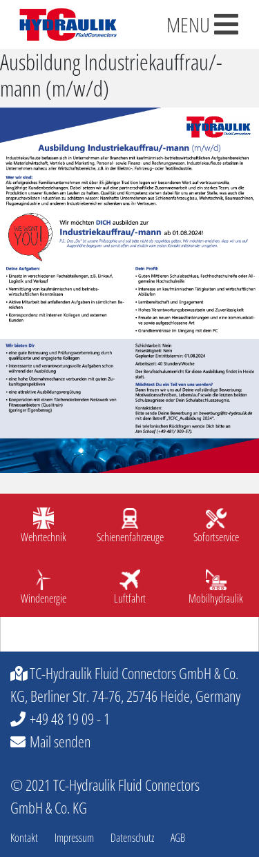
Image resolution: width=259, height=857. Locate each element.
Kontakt (24, 837)
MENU (202, 24)
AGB (178, 837)
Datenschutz (132, 837)
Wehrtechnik (43, 537)
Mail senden (60, 741)
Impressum (74, 837)
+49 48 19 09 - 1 (70, 718)
